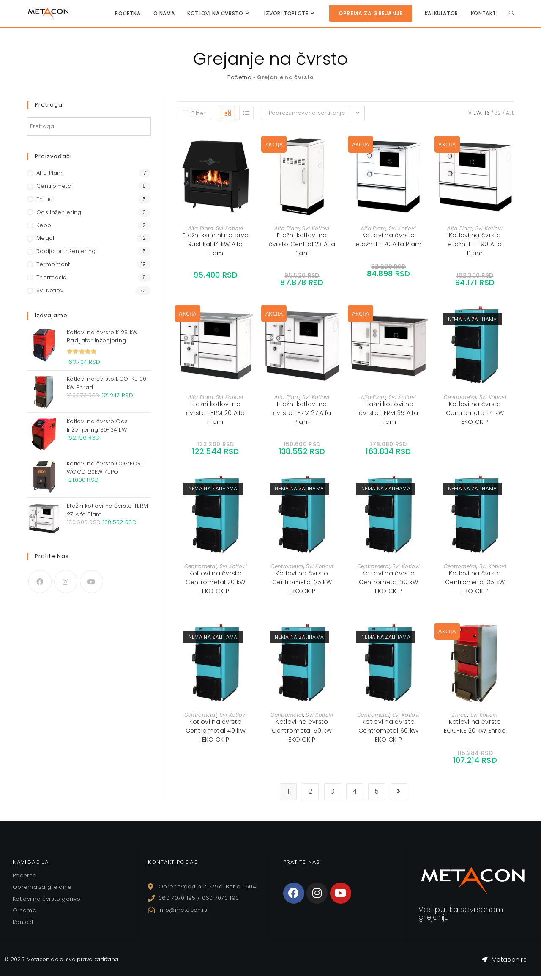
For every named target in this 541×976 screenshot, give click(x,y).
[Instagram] (65, 581)
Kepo (43, 225)
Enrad (459, 714)
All (510, 112)
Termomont (53, 264)
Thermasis (51, 277)
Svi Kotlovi (229, 228)
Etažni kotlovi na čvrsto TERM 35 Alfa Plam (388, 413)
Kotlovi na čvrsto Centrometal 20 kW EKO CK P (215, 582)
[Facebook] (40, 581)
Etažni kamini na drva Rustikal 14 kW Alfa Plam (215, 244)
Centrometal (460, 397)
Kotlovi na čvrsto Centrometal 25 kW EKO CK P (302, 582)
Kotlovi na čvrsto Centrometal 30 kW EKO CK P (388, 582)
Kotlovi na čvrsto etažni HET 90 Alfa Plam (474, 244)
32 (498, 112)
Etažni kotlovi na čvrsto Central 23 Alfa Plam (302, 244)
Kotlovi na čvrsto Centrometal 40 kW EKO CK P (216, 731)
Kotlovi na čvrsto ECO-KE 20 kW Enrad (475, 726)
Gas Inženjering (59, 212)
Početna (239, 77)
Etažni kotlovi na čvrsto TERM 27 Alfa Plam (302, 413)
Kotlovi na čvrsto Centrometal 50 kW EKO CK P (302, 731)
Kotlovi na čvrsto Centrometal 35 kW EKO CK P (475, 582)
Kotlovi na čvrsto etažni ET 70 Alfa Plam (388, 239)
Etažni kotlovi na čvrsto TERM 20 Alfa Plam (215, 413)
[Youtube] (91, 581)
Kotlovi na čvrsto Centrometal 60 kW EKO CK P (388, 731)
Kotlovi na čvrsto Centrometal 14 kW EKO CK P (475, 413)
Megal (45, 238)
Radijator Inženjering (66, 251)
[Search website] (511, 13)
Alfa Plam (200, 228)
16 (487, 112)
